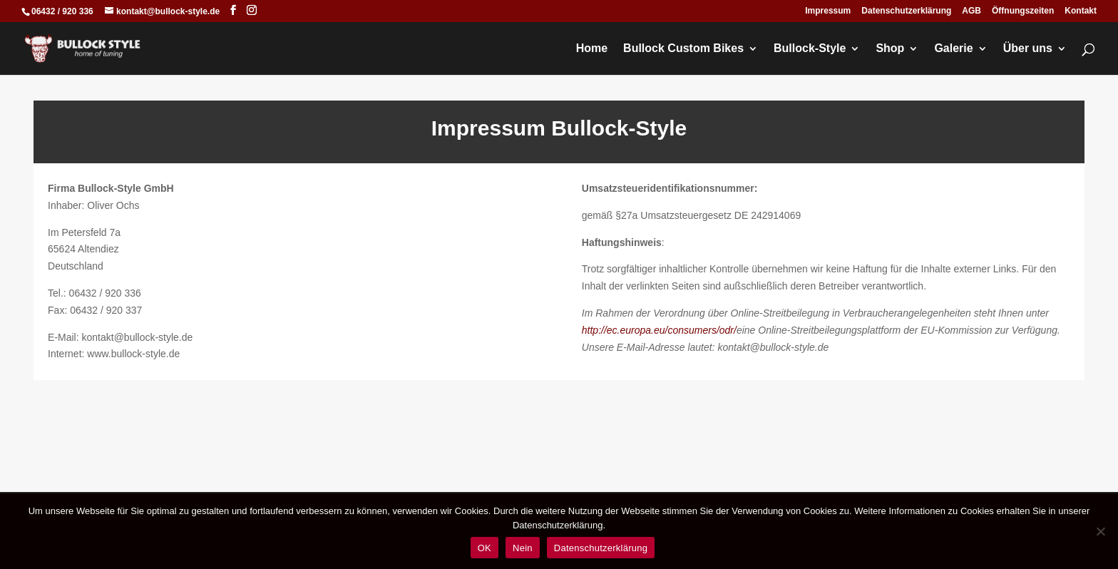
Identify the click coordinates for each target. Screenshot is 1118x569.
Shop (890, 48)
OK (484, 548)
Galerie (953, 48)
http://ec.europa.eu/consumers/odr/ (659, 330)
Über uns (1027, 48)
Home (591, 48)
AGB (971, 11)
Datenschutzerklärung (906, 11)
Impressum (828, 11)
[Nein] (1100, 531)
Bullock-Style (810, 48)
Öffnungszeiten (1023, 11)
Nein (523, 548)
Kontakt (1081, 11)
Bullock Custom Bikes (683, 48)
